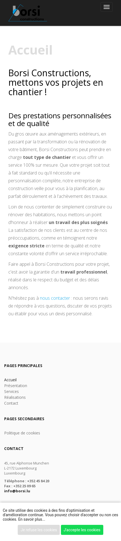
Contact (11, 403)
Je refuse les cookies (38, 530)
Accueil (10, 379)
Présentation (15, 385)
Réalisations (15, 397)
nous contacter (55, 298)
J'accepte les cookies (82, 530)
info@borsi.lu (17, 490)
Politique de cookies (22, 433)
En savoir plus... (31, 519)
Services (11, 391)
